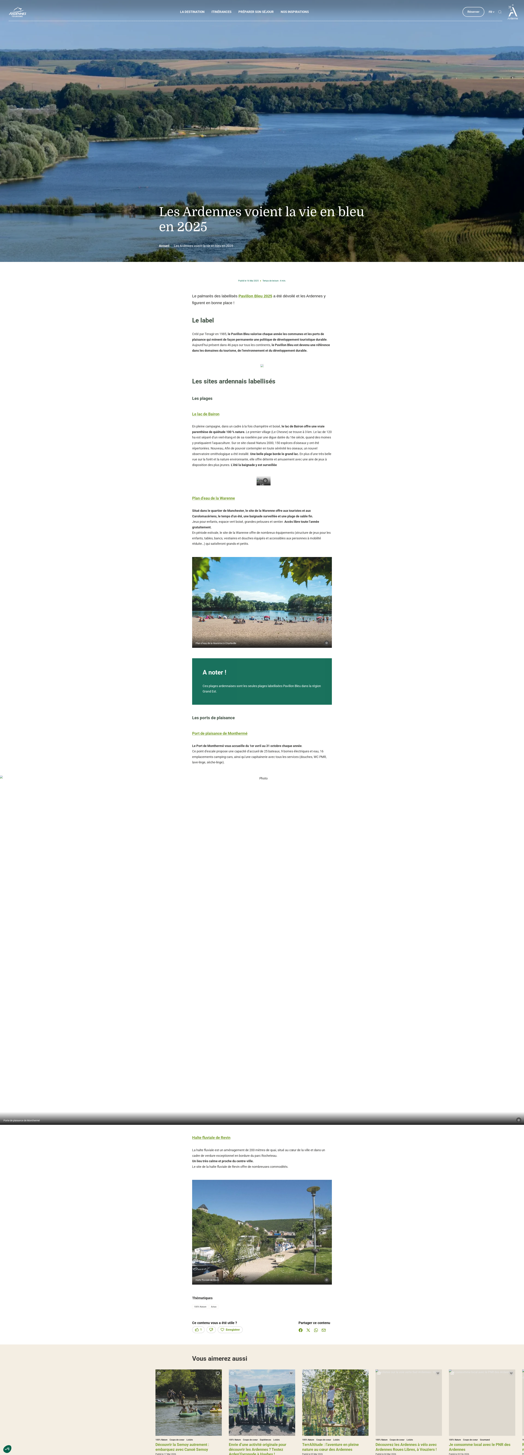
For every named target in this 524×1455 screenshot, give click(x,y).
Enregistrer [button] (230, 1330)
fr (490, 12)
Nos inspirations (295, 12)
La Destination (192, 12)
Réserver (474, 11)
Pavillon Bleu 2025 (255, 296)
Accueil (164, 246)
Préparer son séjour (256, 12)
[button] (7, 1449)
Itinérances (222, 12)
